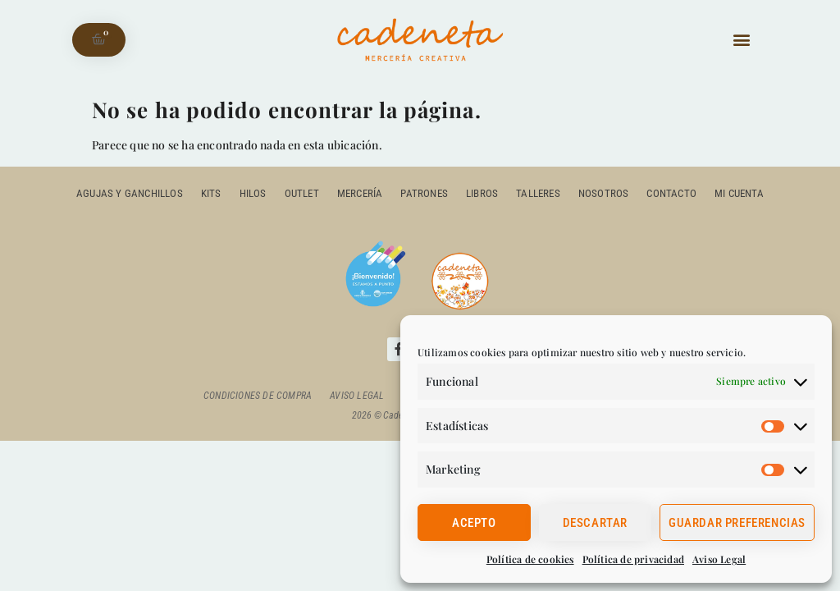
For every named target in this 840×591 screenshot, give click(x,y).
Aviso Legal (719, 559)
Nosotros (603, 193)
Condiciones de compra (257, 395)
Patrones (424, 193)
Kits (211, 193)
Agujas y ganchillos (129, 193)
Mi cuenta (739, 193)
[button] (741, 39)
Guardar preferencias (737, 522)
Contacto (671, 193)
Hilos (253, 193)
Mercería (360, 193)
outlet (302, 193)
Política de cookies (530, 559)
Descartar (595, 522)
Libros (482, 193)
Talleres (538, 193)
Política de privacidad (633, 559)
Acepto (474, 522)
